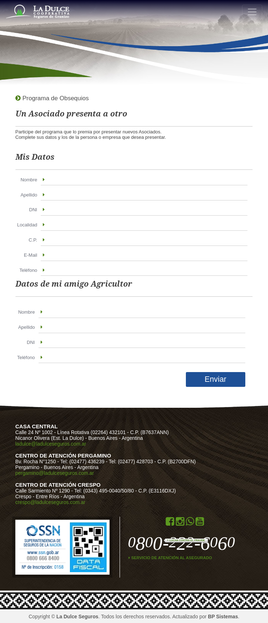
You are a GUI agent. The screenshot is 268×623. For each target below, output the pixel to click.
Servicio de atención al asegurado (170, 558)
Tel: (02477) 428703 (131, 461)
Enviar (215, 379)
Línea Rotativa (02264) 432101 (92, 432)
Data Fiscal (88, 547)
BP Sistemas (223, 616)
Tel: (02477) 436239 (82, 461)
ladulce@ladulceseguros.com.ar (50, 444)
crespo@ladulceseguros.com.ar (50, 502)
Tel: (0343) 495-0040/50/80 (104, 491)
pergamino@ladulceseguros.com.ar (54, 473)
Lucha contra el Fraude (186, 540)
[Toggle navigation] (252, 12)
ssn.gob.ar (42, 547)
